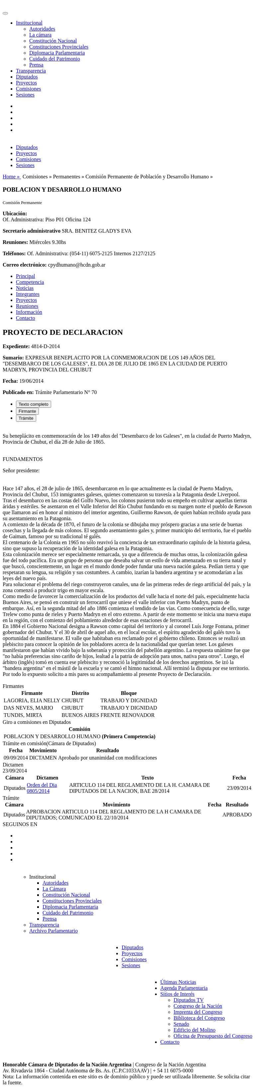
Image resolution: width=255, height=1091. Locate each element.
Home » (12, 176)
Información (29, 312)
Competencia (30, 282)
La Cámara (54, 889)
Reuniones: (15, 242)
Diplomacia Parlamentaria (57, 53)
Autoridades (42, 29)
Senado (181, 1024)
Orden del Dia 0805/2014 (42, 788)
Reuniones (27, 306)
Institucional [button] (29, 23)
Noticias (25, 288)
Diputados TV (189, 1000)
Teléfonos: (14, 253)
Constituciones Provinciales (58, 47)
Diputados (27, 77)
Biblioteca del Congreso (199, 1018)
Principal (25, 276)
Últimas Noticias (178, 982)
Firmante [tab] (27, 411)
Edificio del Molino (194, 1030)
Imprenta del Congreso (198, 1012)
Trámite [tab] (26, 418)
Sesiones (25, 95)
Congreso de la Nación (198, 1006)
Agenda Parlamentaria (184, 988)
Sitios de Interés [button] (177, 994)
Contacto (25, 318)
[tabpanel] (127, 555)
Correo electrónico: (25, 265)
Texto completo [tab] (33, 404)
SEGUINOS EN (20, 824)
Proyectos (26, 83)
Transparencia (31, 71)
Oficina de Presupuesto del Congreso (213, 1036)
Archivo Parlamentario (53, 931)
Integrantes (28, 294)
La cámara (40, 35)
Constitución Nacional (53, 41)
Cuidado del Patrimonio (54, 59)
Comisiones (28, 89)
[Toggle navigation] (5, 13)
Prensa (36, 65)
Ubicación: (15, 213)
